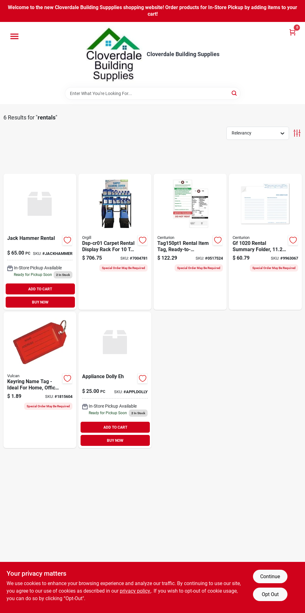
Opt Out (270, 594)
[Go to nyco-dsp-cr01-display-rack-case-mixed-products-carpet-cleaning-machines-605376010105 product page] (114, 242)
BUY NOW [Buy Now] (40, 302)
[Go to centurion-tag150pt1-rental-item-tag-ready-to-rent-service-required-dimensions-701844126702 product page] (190, 242)
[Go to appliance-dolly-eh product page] (114, 380)
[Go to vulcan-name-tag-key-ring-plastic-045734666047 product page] (39, 380)
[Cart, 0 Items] (292, 32)
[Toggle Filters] (297, 133)
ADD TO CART (40, 289)
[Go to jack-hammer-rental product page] (39, 242)
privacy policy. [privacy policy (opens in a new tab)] (135, 591)
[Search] (234, 93)
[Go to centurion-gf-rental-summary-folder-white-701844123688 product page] (265, 242)
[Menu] (14, 36)
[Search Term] (152, 93)
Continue (270, 576)
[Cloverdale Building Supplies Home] (114, 54)
